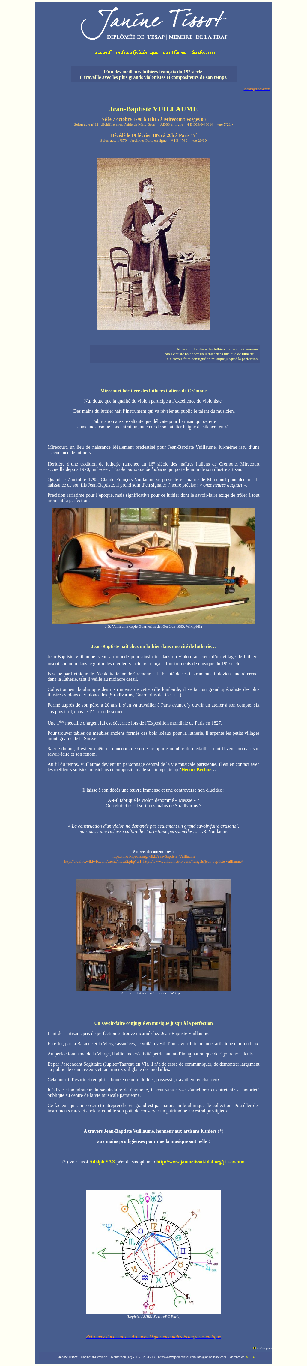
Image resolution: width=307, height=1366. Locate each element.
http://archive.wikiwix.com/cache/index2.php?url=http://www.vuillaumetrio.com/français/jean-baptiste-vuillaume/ (153, 861)
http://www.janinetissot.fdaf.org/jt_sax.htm (200, 1161)
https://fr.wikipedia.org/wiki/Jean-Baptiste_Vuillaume (153, 856)
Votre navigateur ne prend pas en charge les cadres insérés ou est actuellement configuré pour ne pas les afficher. (153, 31)
